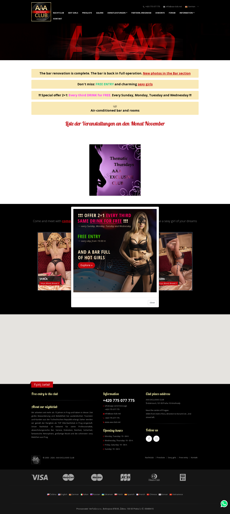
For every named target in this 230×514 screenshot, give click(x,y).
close (152, 302)
